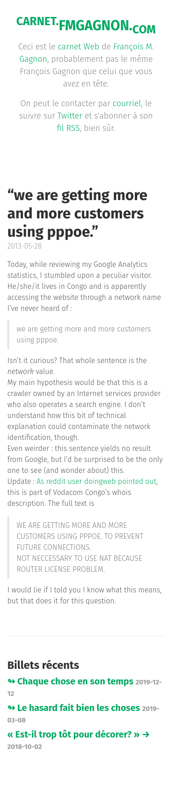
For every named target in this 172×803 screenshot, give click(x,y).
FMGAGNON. (86, 25)
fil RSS (68, 128)
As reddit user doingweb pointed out (96, 481)
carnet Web (78, 47)
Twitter (69, 116)
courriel (127, 103)
